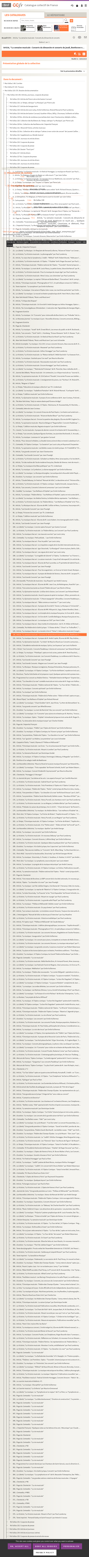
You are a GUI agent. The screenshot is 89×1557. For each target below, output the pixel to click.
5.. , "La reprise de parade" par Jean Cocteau (32, 186)
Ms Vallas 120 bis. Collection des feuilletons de (34, 124)
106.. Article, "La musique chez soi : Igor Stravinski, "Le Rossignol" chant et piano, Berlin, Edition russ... (47, 548)
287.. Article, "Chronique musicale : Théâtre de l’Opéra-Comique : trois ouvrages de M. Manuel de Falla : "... (47, 1198)
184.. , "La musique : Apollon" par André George (38, 828)
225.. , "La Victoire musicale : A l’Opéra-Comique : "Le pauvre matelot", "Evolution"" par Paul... (47, 975)
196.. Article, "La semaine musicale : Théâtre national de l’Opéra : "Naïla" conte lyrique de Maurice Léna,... (47, 871)
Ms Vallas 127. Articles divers (20, 153)
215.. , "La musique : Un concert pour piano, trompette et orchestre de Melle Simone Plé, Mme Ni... (47, 940)
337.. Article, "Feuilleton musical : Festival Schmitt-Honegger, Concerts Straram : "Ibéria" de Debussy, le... (47, 1377)
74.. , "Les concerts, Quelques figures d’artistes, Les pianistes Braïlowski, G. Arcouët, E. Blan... (47, 433)
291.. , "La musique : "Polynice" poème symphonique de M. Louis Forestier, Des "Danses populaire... (47, 1212)
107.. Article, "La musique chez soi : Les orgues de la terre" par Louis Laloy (39, 552)
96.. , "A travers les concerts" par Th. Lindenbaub (33, 512)
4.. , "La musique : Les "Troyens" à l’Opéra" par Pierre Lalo (36, 182)
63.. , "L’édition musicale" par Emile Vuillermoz (33, 394)
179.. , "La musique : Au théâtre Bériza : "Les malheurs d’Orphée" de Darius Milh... (47, 810)
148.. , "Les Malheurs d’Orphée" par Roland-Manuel (35, 699)
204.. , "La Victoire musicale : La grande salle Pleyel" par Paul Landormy (42, 900)
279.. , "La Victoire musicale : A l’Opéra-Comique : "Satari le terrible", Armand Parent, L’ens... (47, 1169)
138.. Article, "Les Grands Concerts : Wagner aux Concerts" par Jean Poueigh (40, 663)
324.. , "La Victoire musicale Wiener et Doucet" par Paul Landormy (40, 1331)
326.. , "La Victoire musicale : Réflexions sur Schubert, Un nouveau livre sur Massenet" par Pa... (47, 1338)
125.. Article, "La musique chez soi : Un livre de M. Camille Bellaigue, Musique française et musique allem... (47, 617)
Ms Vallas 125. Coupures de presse (22, 146)
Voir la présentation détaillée (71, 71)
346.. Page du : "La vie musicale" (28, 1410)
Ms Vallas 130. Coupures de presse (22, 167)
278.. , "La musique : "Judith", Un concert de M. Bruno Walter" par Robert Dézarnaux (46, 1166)
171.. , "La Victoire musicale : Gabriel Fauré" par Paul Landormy (39, 782)
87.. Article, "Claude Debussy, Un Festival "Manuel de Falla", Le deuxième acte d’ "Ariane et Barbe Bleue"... (47, 480)
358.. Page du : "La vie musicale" (28, 1453)
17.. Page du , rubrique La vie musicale (30, 229)
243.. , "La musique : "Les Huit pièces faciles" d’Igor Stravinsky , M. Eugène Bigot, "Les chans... (47, 1040)
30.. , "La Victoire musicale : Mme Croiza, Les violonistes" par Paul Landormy (44, 276)
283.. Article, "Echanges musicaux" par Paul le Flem (31, 1184)
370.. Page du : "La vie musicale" (28, 1496)
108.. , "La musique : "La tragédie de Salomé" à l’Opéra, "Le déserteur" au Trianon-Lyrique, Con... (47, 556)
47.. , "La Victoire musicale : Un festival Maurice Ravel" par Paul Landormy (43, 337)
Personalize (72, 1546)
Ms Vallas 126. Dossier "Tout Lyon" (22, 149)
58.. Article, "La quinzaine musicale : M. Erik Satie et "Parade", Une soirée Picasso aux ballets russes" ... (47, 376)
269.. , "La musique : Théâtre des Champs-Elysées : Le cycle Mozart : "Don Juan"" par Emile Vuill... (47, 1133)
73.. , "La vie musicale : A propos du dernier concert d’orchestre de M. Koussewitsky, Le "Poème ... (47, 430)
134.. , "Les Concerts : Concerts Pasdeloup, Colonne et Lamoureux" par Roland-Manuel (46, 649)
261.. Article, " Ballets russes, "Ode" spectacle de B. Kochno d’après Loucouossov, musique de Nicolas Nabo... (47, 1105)
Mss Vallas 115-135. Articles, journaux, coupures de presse (27, 95)
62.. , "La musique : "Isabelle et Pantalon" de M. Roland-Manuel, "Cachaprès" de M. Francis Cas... (47, 390)
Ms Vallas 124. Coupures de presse (22, 142)
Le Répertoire (56, 15)
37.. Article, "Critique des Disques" (25, 301)
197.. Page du (21, 875)
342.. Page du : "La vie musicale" (28, 1395)
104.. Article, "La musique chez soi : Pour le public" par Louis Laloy (36, 541)
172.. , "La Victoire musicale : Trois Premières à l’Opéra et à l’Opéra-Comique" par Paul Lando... (47, 785)
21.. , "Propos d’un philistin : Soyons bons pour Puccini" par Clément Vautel (43, 243)
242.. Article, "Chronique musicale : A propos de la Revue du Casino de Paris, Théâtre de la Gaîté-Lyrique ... (47, 1036)
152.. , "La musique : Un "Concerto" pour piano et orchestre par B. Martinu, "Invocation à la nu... (47, 713)
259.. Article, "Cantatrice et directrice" (26, 1098)
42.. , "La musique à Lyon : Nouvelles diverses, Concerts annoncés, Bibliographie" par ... (47, 319)
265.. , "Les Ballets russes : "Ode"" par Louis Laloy (34, 1119)
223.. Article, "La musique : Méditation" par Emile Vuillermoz (34, 968)
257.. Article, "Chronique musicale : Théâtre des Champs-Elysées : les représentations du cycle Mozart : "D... (47, 1090)
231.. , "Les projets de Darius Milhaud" (30, 997)
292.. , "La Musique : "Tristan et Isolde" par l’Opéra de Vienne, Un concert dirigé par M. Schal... (47, 1216)
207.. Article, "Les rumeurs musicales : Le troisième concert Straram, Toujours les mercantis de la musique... (47, 911)
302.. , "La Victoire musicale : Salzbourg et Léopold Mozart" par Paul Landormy (44, 1252)
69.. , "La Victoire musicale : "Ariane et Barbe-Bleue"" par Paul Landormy (42, 416)
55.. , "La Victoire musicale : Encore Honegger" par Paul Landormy (40, 365)
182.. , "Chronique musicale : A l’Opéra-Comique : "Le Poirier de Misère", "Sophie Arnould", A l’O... (47, 821)
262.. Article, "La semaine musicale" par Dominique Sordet (33, 1108)
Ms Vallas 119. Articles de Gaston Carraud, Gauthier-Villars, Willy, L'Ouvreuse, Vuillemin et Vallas (44, 113)
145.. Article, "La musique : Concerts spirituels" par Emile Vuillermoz (37, 688)
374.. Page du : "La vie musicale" (28, 1510)
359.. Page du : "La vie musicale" (28, 1456)
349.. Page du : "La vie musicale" (28, 1421)
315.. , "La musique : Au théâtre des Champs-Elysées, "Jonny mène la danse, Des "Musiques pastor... (47, 1299)
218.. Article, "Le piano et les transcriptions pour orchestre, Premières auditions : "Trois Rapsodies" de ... (47, 950)
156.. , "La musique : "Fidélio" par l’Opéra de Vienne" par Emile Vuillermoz (42, 728)
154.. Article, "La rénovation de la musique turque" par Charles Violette (38, 721)
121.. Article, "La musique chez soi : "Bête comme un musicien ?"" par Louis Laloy (41, 602)
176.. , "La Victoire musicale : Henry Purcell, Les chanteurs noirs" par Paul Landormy (46, 800)
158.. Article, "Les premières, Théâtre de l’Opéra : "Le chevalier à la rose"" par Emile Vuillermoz (46, 735)
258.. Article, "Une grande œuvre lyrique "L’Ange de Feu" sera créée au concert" (41, 1094)
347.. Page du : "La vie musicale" (28, 1413)
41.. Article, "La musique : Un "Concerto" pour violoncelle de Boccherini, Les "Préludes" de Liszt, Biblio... (47, 315)
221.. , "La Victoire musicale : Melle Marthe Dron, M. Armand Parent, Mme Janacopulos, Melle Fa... (47, 961)
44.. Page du (21, 326)
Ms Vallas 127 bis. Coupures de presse (23, 156)
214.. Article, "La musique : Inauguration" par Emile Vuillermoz (35, 936)
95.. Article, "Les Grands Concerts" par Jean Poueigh (31, 509)
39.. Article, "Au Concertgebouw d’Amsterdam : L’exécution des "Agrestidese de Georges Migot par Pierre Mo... (47, 308)
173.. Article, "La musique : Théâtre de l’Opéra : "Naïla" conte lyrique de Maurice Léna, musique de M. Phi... (47, 789)
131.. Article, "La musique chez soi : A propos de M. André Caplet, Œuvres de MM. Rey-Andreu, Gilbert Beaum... (47, 638)
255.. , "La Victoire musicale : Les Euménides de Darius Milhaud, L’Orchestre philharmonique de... (47, 1083)
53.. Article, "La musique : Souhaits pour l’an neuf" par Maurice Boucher (38, 358)
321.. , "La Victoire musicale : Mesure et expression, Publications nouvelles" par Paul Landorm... (47, 1320)
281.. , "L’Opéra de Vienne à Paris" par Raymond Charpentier (38, 1176)
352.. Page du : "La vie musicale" (28, 1431)
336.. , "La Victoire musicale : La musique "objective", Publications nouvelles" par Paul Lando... (47, 1374)
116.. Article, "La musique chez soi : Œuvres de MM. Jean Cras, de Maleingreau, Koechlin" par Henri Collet (47, 584)
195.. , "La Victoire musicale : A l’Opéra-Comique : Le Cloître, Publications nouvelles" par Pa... (47, 868)
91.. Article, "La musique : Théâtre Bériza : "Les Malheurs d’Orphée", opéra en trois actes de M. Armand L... (47, 494)
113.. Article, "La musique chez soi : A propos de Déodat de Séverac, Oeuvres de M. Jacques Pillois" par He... (47, 573)
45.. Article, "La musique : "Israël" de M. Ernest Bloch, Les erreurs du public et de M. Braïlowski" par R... (47, 329)
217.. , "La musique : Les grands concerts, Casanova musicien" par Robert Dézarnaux (46, 947)
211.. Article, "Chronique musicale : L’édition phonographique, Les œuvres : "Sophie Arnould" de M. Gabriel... (47, 925)
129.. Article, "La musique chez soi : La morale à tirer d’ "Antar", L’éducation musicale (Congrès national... (47, 631)
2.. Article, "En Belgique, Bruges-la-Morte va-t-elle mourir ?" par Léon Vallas (40, 175)
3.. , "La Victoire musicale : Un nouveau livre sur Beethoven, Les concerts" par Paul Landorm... (47, 179)
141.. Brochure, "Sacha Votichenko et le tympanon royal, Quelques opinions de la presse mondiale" (47, 674)
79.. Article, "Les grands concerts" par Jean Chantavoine (33, 451)
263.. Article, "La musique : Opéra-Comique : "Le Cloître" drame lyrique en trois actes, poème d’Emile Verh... (47, 1112)
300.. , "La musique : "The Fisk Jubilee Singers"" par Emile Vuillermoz (40, 1245)
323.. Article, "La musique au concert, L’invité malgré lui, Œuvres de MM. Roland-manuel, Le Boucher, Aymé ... (47, 1327)
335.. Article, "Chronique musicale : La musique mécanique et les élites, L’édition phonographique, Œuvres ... (47, 1370)
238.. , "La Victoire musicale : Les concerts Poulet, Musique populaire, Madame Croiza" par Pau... (47, 1022)
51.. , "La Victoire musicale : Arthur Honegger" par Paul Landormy (40, 351)
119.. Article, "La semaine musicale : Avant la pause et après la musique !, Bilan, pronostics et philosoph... (47, 595)
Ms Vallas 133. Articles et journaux (22, 1529)
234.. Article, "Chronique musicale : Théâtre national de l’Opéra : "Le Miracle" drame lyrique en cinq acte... (47, 1008)
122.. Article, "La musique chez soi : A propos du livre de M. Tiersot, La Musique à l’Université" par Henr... (47, 606)
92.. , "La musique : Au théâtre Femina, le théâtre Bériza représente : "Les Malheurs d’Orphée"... (47, 498)
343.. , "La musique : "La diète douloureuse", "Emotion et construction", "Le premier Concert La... (47, 1399)
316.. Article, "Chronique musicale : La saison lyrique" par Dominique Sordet (40, 1302)
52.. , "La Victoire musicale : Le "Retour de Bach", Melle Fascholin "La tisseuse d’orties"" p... (47, 355)
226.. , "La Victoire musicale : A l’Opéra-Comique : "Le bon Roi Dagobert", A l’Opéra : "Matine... (47, 979)
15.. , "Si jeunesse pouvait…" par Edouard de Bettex (35, 222)
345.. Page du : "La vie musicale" (28, 1406)
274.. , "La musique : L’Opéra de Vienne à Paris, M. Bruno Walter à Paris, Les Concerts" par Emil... (47, 1151)
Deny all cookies (46, 1546)
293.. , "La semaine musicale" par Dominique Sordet (37, 1220)
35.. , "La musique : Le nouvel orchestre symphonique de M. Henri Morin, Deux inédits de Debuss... (47, 293)
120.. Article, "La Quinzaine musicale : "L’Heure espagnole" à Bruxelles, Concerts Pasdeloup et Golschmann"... (47, 599)
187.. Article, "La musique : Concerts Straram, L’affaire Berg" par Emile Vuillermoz (42, 839)
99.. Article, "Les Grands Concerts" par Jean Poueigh (31, 523)
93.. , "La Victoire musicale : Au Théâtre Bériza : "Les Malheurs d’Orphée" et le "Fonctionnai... (47, 502)
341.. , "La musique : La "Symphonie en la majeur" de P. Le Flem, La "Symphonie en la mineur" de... (47, 1392)
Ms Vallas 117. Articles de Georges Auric (24, 106)
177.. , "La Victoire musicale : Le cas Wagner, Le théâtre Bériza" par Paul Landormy (46, 803)
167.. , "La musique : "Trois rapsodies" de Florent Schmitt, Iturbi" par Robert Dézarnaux (47, 767)
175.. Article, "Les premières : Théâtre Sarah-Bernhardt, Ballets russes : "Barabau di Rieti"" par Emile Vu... (47, 796)
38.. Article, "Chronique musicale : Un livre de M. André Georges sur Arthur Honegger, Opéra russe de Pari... (47, 304)
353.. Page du (21, 1435)
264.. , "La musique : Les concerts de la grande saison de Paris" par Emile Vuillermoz (46, 1115)
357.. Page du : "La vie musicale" (28, 1449)
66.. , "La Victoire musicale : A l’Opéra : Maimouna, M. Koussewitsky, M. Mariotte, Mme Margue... (47, 405)
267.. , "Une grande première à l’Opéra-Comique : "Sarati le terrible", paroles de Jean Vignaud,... (47, 1126)
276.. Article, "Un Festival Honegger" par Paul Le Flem (32, 1159)
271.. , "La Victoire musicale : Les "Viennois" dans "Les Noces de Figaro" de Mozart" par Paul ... (47, 1141)
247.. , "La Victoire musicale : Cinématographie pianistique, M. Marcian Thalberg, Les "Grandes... (47, 1054)
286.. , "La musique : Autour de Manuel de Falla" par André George (45, 1194)
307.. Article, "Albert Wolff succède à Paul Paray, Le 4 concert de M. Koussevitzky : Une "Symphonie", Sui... (47, 1270)
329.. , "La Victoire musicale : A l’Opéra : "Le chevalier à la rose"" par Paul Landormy (46, 1349)
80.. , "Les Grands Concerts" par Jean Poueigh (33, 455)
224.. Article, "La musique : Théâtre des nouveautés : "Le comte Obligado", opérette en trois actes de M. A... (47, 972)
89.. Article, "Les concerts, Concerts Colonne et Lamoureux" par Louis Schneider (41, 487)
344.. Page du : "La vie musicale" (28, 1403)
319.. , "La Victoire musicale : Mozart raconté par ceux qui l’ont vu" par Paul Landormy (47, 1313)
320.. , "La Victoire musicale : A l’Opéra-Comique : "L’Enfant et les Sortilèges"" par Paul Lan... (47, 1316)
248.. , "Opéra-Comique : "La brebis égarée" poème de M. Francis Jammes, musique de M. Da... (47, 1058)
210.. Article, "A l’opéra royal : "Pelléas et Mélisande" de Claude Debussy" (39, 922)
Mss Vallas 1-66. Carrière (13, 83)
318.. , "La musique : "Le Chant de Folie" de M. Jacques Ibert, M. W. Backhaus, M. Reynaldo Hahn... (47, 1309)
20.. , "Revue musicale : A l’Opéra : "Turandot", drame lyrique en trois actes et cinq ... (47, 240)
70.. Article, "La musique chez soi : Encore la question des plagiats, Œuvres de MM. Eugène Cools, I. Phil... (47, 419)
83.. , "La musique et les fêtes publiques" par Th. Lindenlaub (37, 466)
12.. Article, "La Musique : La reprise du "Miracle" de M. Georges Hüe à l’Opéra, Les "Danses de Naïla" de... (47, 211)
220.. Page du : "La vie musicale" (28, 958)
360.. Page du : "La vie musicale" (28, 1460)
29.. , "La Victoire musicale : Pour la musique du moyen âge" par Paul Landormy (45, 272)
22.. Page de (24, 247)
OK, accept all (19, 1546)
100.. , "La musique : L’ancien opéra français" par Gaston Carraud (39, 527)
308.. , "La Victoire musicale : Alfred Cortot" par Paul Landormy (39, 1273)
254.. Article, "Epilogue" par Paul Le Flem (27, 1080)
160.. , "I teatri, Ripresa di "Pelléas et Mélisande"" (36, 742)
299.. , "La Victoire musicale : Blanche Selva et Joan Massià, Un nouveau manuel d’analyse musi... (47, 1241)
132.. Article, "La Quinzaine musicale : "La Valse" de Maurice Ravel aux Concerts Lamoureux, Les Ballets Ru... (47, 642)
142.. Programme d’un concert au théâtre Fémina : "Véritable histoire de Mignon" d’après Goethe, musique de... (47, 678)
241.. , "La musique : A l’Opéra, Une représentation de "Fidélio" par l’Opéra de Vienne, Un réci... (47, 1033)
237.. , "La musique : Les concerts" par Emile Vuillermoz (36, 1019)
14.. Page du (21, 218)
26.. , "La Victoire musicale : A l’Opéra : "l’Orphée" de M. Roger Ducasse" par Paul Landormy (47, 261)
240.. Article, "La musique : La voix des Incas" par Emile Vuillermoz (36, 1029)
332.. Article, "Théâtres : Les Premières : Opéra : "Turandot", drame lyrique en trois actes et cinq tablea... (47, 1360)
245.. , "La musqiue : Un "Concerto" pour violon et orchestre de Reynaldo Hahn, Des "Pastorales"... (47, 1047)
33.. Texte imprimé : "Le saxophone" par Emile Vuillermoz (33, 286)
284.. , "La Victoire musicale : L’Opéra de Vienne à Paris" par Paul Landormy (43, 1187)
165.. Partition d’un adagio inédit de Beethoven (29, 760)
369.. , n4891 (21, 1492)
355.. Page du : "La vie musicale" (28, 1442)
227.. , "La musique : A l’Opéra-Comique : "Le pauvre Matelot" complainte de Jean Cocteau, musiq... (47, 983)
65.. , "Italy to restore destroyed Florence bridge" (37, 401)
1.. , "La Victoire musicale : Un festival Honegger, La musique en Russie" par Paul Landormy (47, 171)
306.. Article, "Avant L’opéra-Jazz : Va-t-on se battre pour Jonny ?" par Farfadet (40, 1266)
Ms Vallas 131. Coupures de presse (22, 1522)
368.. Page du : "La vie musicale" (28, 1489)
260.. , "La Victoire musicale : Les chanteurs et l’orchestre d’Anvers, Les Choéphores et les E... (47, 1101)
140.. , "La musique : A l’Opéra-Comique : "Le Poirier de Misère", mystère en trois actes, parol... (47, 670)
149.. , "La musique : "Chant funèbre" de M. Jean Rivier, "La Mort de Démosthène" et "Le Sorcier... (47, 703)
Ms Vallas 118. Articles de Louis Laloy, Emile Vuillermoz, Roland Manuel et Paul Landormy (42, 110)
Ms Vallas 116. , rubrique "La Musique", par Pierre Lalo (32, 103)
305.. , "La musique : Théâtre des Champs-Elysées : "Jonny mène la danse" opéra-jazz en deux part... (47, 1263)
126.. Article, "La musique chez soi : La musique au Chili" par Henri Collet (39, 620)
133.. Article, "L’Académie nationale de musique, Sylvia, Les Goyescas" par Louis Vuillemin (45, 645)
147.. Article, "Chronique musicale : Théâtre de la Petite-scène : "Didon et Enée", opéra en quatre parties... (47, 695)
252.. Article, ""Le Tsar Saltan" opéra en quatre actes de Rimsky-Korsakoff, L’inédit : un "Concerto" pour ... (47, 1072)
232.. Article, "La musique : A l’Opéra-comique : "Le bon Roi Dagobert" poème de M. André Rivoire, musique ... (47, 1001)
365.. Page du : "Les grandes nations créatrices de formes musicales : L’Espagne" (45, 1478)
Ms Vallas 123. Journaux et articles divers (24, 138)
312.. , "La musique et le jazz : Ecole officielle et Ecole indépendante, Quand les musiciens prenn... (47, 1288)
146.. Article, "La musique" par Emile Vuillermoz (30, 692)
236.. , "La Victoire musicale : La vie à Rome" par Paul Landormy (39, 1015)
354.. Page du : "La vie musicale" (28, 1439)
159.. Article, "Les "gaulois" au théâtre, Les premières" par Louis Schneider (39, 739)
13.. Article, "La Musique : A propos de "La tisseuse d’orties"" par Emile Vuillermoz (42, 215)
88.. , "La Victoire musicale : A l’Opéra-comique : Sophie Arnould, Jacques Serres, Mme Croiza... (47, 484)
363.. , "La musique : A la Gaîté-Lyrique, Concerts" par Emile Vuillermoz (41, 1471)
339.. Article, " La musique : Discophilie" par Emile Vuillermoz (34, 1385)
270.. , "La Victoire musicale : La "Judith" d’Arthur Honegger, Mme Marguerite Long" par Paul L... (47, 1137)
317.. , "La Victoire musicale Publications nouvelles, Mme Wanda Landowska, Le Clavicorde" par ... (47, 1306)
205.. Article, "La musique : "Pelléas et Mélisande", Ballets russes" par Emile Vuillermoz (43, 904)
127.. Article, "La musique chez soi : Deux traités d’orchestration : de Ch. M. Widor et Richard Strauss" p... (47, 624)
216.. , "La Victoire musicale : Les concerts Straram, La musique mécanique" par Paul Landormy (47, 943)
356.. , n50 (20, 1446)
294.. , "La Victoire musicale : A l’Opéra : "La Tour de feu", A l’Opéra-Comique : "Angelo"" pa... (47, 1223)
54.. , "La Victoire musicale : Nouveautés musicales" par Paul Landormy (42, 362)
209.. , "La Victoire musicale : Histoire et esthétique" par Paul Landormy (42, 918)
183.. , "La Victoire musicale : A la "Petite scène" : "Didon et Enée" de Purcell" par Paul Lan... (47, 825)
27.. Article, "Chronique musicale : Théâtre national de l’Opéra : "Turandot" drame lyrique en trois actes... (47, 265)
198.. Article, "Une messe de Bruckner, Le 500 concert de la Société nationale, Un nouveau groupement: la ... (47, 878)
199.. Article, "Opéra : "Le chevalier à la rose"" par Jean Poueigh (35, 882)
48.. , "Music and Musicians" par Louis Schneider (39, 340)
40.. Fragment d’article (21, 311)
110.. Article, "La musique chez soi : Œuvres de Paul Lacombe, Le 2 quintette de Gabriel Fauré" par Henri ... (47, 563)
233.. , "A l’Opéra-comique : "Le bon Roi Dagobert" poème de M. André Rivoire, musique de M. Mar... (47, 1004)
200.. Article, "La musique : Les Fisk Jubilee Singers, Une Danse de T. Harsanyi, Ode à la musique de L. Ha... (47, 886)
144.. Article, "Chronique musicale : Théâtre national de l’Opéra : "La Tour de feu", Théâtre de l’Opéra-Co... (47, 685)
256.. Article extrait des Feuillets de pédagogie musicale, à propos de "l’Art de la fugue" (43, 1087)
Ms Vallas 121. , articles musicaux (28, 128)
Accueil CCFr (6, 38)
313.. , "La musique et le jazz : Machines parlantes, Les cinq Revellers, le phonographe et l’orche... (47, 1291)
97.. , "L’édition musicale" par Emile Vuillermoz (33, 516)
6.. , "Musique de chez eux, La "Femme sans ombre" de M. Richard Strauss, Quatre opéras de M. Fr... (47, 189)
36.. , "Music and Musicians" (31, 297)
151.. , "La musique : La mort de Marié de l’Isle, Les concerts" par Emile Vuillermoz (45, 710)
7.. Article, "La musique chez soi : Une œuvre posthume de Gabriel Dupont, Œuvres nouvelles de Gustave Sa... (47, 193)
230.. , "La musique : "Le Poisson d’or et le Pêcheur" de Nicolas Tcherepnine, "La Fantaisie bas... (47, 993)
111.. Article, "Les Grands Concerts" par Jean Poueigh (32, 566)
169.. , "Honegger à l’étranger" (27, 774)
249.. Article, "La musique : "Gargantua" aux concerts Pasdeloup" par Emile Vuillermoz (43, 1062)
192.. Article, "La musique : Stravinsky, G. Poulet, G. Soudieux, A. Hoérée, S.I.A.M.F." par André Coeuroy (47, 857)
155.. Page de (25, 724)
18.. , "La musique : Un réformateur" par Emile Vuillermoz (36, 232)
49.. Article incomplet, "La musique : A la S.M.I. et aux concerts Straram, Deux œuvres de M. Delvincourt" (47, 344)
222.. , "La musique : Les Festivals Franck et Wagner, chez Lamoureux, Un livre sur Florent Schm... (47, 965)
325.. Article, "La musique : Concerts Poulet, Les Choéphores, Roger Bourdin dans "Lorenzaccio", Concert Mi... (47, 1334)
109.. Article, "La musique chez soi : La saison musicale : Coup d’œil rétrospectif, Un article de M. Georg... (47, 559)
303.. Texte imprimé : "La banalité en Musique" (29, 1255)
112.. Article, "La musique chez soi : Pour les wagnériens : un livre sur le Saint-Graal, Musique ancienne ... (47, 570)
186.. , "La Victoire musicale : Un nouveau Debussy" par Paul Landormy (42, 835)
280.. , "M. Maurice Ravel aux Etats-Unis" (31, 1173)
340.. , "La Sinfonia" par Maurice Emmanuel (35, 1388)
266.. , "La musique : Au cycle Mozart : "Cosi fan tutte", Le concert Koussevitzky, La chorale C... (47, 1123)
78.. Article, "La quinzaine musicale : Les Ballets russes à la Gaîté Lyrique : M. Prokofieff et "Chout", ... (47, 448)
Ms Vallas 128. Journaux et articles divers (24, 160)
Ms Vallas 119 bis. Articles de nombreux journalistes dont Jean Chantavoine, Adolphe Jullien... (43, 117)
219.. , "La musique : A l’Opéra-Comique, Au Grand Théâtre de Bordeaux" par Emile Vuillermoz (47, 954)
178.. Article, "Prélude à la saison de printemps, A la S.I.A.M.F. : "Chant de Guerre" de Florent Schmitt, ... (47, 807)
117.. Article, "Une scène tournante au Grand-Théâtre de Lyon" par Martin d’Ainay (42, 588)
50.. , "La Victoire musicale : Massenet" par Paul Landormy (37, 347)
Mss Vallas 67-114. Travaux (14, 87)
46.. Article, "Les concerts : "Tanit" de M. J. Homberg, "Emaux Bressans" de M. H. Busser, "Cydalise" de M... (47, 333)
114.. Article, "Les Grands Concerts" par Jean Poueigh (32, 577)
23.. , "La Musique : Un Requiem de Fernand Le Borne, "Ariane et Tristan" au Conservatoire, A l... (47, 250)
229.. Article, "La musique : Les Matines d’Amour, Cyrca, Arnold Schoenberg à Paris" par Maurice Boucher (47, 990)
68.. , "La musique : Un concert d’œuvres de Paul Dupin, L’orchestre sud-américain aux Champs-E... (47, 412)
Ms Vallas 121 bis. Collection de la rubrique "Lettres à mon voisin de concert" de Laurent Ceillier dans (45, 131)
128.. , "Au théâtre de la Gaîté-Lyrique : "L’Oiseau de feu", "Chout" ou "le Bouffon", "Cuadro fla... (47, 627)
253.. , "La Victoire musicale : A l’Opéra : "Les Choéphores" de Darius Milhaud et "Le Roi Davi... (47, 1076)
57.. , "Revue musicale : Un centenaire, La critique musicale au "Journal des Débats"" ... (47, 372)
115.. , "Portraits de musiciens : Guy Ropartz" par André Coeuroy (40, 581)
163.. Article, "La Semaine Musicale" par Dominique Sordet (33, 753)
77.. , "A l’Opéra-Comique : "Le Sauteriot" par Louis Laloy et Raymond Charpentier (46, 444)
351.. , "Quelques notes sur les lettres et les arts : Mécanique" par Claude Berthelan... (47, 1428)
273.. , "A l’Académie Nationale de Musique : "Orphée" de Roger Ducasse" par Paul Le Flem (47, 1148)
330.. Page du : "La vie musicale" (28, 1352)
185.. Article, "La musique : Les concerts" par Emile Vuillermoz (35, 832)
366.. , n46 (20, 1481)
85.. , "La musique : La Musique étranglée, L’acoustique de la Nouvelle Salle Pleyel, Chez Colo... (47, 473)
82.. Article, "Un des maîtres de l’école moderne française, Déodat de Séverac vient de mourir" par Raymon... (47, 462)
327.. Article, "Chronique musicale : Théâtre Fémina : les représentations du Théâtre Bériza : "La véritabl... (47, 1342)
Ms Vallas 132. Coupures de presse (22, 1525)
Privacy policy (45, 1552)
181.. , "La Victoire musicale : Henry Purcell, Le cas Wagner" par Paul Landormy (45, 818)
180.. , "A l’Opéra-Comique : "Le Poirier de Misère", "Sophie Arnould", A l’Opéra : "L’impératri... (47, 814)
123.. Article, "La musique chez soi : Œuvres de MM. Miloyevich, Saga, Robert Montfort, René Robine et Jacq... (47, 609)
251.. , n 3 (20, 1069)
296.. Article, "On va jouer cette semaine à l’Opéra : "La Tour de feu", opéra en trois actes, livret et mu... (47, 1230)
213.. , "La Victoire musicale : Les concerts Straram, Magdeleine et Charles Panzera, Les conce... (47, 932)
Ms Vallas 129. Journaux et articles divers (24, 164)
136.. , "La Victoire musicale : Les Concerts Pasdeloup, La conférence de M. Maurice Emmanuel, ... (47, 656)
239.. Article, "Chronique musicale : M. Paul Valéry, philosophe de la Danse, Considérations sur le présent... (47, 1026)
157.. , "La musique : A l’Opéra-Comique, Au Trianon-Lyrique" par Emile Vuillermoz (45, 731)
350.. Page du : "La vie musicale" (28, 1424)
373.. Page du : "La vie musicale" (28, 1507)
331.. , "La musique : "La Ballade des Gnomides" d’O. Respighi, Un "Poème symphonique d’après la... (47, 1356)
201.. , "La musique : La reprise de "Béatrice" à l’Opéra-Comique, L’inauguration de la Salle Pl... (47, 889)
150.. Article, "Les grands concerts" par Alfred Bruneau (32, 706)
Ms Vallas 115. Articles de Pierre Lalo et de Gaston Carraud (30, 99)
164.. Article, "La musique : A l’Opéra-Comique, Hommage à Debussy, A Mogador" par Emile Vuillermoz (47, 757)
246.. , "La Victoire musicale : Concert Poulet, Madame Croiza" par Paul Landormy (46, 1051)
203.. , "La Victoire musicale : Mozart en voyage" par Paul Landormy (41, 897)
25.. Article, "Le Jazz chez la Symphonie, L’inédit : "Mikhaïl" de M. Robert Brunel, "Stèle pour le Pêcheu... (47, 258)
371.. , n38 (20, 1499)
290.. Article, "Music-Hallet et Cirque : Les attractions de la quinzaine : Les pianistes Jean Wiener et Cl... (47, 1209)
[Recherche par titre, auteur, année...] (41, 20)
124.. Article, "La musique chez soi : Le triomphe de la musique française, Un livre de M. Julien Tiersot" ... (47, 613)
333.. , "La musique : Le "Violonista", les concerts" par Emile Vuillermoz (41, 1363)
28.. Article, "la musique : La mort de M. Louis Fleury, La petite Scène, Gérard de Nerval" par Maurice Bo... (47, 268)
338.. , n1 (27, 1381)
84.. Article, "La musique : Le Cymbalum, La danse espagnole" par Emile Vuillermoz (42, 469)
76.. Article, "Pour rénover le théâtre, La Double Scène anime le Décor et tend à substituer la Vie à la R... (47, 441)
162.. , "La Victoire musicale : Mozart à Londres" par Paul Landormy (40, 749)
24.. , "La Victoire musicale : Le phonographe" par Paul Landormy (40, 254)
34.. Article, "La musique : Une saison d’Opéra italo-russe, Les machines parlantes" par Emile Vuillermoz (47, 290)
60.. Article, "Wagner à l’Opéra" (24, 383)
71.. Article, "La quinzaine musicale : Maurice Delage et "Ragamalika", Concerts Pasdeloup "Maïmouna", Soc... (47, 423)
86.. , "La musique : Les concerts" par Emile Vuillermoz (35, 477)
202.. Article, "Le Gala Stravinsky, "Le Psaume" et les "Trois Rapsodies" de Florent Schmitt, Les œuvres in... (47, 893)
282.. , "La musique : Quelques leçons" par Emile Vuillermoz (37, 1180)
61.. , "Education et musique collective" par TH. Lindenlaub (37, 387)
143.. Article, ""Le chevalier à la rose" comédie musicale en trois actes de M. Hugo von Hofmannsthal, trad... (47, 681)
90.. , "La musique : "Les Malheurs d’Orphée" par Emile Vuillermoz (39, 491)
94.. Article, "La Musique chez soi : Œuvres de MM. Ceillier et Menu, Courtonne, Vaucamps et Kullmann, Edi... (47, 505)
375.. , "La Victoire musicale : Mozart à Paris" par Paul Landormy (39, 1514)
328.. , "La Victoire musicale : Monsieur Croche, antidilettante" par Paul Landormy (46, 1345)
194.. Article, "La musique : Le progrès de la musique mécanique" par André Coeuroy (42, 864)
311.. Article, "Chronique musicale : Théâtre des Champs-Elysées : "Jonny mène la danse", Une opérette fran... (47, 1284)
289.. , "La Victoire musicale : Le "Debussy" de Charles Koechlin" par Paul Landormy (46, 1205)
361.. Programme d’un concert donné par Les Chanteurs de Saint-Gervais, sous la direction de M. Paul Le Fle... (47, 1464)
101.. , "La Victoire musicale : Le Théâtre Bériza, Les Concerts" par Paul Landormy (45, 530)
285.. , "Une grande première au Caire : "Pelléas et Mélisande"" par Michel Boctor (47, 1191)
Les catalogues (15, 15)
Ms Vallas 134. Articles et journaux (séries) (25, 1533)
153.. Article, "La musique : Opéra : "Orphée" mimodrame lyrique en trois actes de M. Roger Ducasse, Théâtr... (47, 717)
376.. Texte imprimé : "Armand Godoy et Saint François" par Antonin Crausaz (40, 1517)
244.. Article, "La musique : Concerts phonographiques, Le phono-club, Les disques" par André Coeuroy (47, 1044)
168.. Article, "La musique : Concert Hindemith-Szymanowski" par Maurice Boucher (42, 771)
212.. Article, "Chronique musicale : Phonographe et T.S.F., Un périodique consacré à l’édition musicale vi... (47, 929)
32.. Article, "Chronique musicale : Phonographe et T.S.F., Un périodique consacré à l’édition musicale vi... (47, 283)
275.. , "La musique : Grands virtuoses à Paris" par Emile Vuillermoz (40, 1155)
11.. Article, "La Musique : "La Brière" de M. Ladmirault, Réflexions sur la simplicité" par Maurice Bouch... (47, 207)
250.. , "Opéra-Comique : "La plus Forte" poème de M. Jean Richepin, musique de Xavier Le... (47, 1065)
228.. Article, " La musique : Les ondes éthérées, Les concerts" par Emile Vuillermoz (42, 986)
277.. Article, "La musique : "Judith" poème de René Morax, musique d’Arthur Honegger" (44, 1162)
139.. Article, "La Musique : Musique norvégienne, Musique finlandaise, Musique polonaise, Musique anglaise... (47, 667)
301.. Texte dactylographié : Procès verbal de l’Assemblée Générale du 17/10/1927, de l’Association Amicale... (47, 1248)
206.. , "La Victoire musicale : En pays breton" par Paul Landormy (40, 907)
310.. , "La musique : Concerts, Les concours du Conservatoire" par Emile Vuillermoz (46, 1281)
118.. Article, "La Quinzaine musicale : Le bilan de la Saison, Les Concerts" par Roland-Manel (46, 591)
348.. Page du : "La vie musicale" (28, 1417)
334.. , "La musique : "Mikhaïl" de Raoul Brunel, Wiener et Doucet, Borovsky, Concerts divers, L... (47, 1367)
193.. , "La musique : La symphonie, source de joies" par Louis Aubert (40, 861)
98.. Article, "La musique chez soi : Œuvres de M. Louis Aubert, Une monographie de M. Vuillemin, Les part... (47, 520)
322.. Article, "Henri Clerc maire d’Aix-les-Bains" (30, 1324)
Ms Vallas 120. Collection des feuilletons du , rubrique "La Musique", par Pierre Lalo (42, 120)
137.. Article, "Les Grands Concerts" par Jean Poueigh (32, 660)
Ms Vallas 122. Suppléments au (26, 135)
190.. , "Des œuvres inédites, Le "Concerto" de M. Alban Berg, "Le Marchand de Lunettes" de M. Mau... (47, 850)
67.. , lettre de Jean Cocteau (26, 408)
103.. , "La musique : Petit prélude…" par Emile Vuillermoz (37, 538)
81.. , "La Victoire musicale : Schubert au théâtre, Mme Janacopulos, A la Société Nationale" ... (47, 459)
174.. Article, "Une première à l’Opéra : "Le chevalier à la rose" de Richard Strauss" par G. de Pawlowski (47, 792)
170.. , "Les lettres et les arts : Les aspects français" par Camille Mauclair (45, 778)
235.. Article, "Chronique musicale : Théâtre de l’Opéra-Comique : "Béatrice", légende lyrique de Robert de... (47, 1011)
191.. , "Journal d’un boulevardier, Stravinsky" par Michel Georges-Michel (42, 853)
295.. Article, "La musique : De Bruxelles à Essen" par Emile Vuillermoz (37, 1227)
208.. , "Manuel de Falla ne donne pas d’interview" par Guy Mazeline (42, 914)
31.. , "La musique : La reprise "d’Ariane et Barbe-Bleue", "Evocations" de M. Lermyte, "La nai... (47, 279)
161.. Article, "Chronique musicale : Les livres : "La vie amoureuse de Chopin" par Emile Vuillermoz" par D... (47, 746)
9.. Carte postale (18, 200)
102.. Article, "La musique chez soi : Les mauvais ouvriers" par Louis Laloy (39, 534)
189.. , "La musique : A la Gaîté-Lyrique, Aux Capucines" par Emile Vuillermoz (43, 846)
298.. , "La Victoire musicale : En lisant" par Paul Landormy (37, 1237)
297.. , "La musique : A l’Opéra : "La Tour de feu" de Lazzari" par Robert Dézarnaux (45, 1234)
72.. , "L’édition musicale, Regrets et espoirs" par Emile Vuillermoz (39, 426)
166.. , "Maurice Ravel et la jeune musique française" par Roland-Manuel (47, 764)
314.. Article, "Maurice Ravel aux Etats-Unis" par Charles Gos (34, 1295)
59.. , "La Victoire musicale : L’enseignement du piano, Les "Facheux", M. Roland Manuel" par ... (47, 380)
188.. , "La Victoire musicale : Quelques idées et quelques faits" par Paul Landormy (46, 843)
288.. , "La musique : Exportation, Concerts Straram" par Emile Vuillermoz (42, 1202)
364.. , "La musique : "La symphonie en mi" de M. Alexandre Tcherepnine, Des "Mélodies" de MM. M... (47, 1474)
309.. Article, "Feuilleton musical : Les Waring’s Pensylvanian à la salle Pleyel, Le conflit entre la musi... (47, 1277)
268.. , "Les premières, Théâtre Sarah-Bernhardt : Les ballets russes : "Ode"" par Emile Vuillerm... (47, 1130)
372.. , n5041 (21, 1503)
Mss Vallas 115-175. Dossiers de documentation (21, 90)
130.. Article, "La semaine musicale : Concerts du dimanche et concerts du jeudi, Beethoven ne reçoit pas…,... (47, 634)
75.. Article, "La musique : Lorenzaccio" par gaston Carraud (34, 437)
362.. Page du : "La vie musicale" (28, 1467)
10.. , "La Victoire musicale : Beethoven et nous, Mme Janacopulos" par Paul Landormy (47, 204)
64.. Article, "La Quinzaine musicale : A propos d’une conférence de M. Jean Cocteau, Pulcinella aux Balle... (47, 398)
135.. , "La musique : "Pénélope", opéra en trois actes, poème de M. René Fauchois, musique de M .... (47, 652)
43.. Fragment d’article (21, 322)
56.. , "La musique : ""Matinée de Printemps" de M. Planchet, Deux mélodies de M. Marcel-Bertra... (47, 369)
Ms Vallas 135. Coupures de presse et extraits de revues (29, 1536)
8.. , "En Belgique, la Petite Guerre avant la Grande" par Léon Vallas (42, 197)
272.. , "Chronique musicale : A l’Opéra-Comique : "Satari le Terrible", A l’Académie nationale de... (47, 1144)
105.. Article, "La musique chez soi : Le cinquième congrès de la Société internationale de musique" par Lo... (47, 545)
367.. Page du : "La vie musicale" (28, 1485)
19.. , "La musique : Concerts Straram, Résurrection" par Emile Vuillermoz (42, 236)
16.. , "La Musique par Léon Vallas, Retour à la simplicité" (40, 225)
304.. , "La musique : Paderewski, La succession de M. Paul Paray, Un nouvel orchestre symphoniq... (47, 1259)
